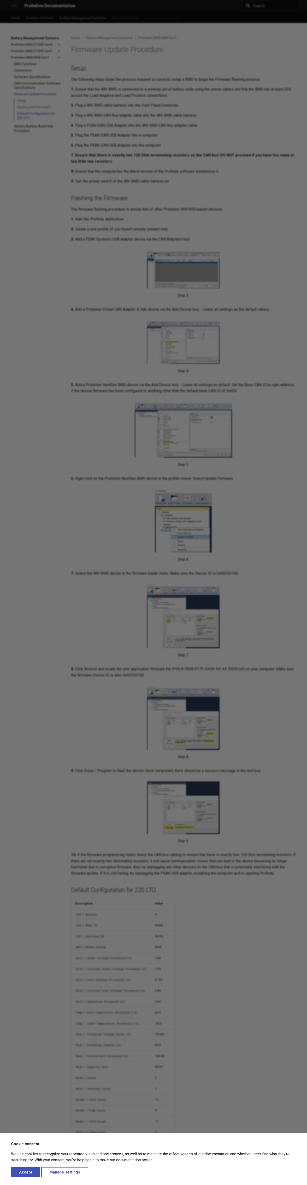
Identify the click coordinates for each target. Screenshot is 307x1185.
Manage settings (64, 1172)
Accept (25, 1172)
